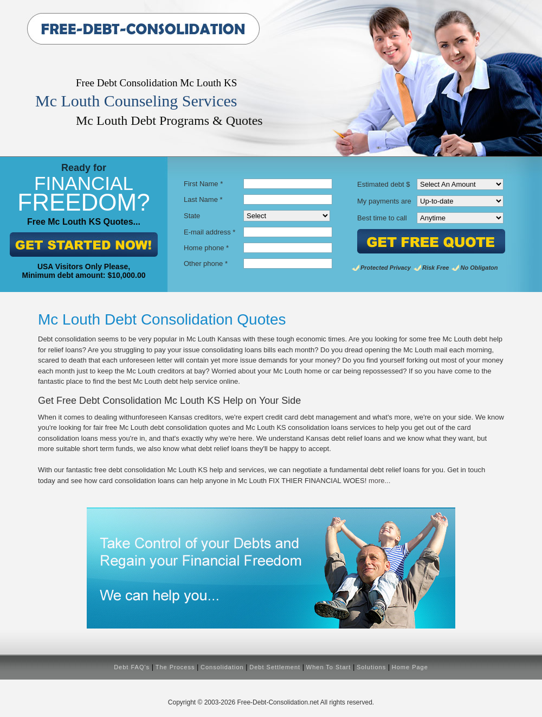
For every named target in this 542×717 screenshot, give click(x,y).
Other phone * (206, 263)
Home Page (410, 667)
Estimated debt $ (383, 184)
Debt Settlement (274, 667)
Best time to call (382, 218)
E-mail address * (209, 232)
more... (379, 481)
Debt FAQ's (132, 667)
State (192, 216)
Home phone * (206, 248)
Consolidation (222, 667)
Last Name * (203, 199)
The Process (175, 667)
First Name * (203, 184)
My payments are (384, 201)
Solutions (371, 667)
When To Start (328, 667)
